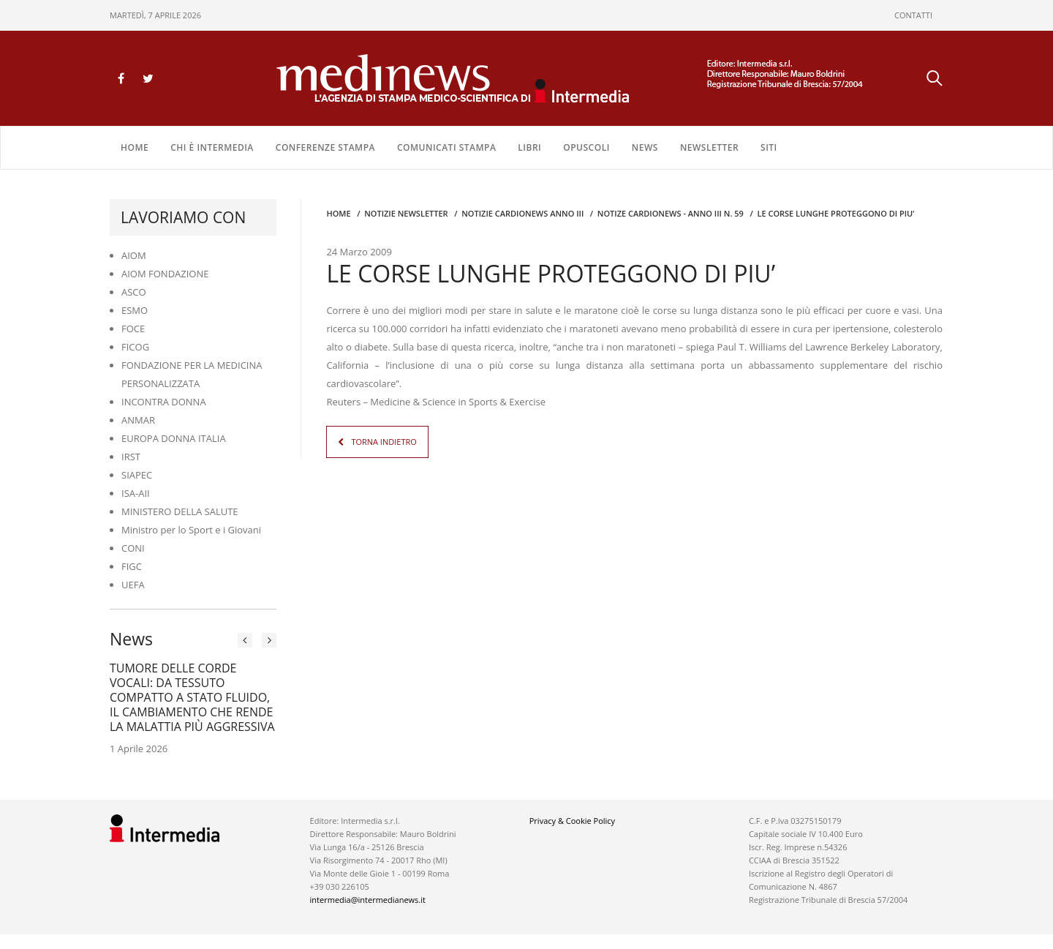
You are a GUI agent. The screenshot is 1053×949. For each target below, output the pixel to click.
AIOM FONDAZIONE (165, 273)
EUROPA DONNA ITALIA (173, 438)
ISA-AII (135, 493)
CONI (133, 548)
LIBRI (529, 147)
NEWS (645, 147)
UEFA (133, 584)
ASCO (133, 292)
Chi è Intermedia (212, 147)
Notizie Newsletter (406, 213)
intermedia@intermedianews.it (368, 899)
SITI (768, 147)
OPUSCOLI (586, 147)
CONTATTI (913, 15)
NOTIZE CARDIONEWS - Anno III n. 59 (670, 213)
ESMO (134, 310)
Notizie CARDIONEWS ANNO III (522, 213)
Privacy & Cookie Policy (572, 820)
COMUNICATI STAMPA (446, 147)
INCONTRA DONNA (163, 401)
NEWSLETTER (709, 147)
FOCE (133, 328)
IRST (130, 456)
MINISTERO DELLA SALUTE (179, 511)
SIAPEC (136, 474)
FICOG (135, 346)
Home (134, 147)
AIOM (133, 255)
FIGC (131, 566)
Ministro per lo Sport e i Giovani (191, 529)
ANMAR (138, 420)
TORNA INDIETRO (383, 441)
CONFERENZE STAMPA (325, 147)
